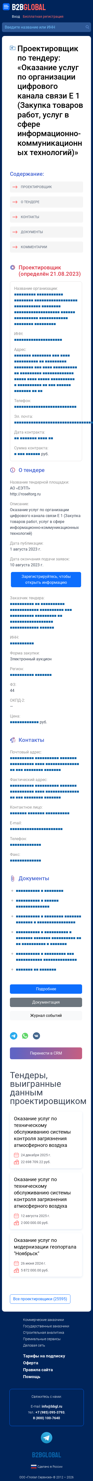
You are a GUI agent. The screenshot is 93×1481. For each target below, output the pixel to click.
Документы (32, 232)
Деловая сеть (34, 1345)
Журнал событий (46, 1015)
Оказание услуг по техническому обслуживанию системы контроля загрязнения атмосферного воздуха (42, 1132)
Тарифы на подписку (44, 1355)
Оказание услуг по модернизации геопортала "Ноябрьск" (45, 1246)
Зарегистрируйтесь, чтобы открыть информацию (46, 579)
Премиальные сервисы (42, 1339)
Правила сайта (38, 1369)
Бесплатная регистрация (43, 16)
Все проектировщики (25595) (40, 1299)
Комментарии (34, 247)
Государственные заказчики (46, 1326)
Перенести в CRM (46, 1053)
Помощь (31, 1376)
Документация (46, 1002)
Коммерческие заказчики (43, 1320)
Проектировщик (36, 187)
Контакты (30, 217)
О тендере (30, 202)
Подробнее (46, 989)
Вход (16, 16)
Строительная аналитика (43, 1333)
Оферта (30, 1362)
